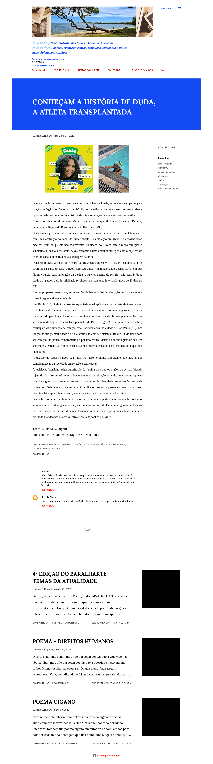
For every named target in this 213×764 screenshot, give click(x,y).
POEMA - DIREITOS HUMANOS (73, 641)
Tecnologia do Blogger (106, 755)
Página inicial (38, 70)
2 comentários (60, 683)
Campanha (163, 168)
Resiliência (163, 176)
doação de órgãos (166, 172)
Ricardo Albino (48, 497)
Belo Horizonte (165, 164)
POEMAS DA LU (61, 70)
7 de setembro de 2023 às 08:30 (68, 471)
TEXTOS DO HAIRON (88, 70)
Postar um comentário (65, 622)
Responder (48, 489)
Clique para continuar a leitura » (111, 622)
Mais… (164, 70)
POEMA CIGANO (54, 701)
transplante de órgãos (168, 188)
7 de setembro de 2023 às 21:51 (73, 497)
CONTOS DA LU (115, 70)
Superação (163, 184)
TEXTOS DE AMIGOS (142, 70)
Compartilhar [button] (166, 147)
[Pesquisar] (165, 8)
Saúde (161, 180)
